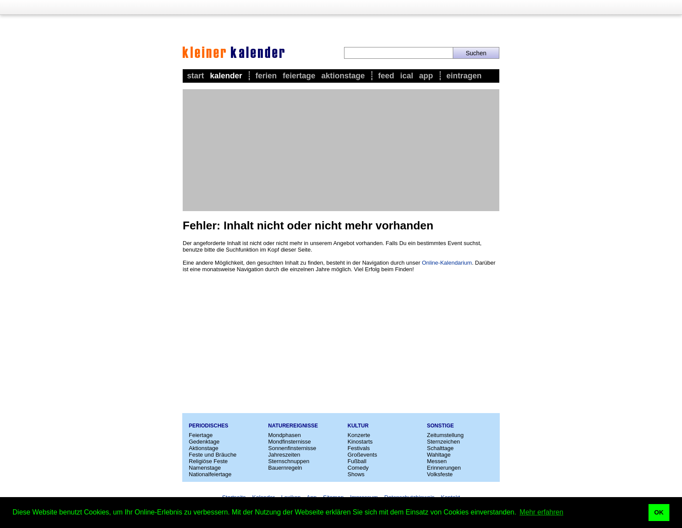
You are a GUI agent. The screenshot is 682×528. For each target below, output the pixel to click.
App (426, 75)
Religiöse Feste (208, 461)
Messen (437, 461)
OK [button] (659, 512)
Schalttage (440, 448)
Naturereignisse (293, 426)
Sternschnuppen (289, 461)
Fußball (357, 461)
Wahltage (439, 454)
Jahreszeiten (284, 454)
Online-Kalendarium (447, 262)
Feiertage (299, 75)
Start (195, 75)
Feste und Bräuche (213, 454)
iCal (406, 75)
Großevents (362, 454)
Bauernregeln (285, 467)
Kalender (226, 75)
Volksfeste (440, 474)
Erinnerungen (444, 467)
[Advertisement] (341, 150)
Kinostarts (360, 441)
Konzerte (359, 435)
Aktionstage (343, 75)
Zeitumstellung (445, 435)
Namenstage (205, 467)
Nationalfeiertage (210, 474)
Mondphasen (284, 435)
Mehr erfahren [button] (542, 512)
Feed (386, 75)
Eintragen (463, 75)
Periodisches (208, 426)
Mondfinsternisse (289, 441)
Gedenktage (204, 441)
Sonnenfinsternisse (292, 448)
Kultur (358, 426)
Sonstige (440, 426)
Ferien (266, 75)
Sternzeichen (443, 441)
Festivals (359, 448)
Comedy (358, 467)
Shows (356, 474)
